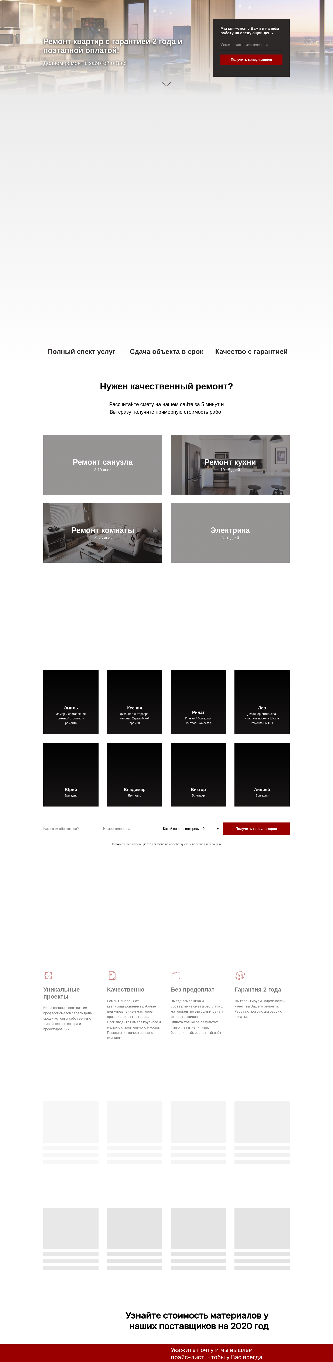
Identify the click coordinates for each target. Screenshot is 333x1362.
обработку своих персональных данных (195, 844)
